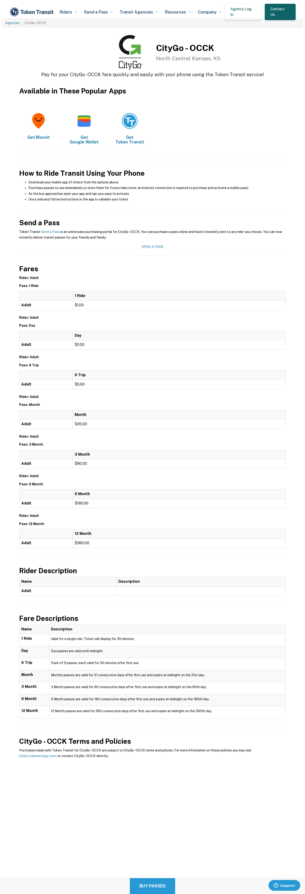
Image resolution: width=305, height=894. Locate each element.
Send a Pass (50, 232)
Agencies (12, 23)
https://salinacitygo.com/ (38, 756)
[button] (68, 12)
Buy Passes (152, 885)
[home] (32, 12)
